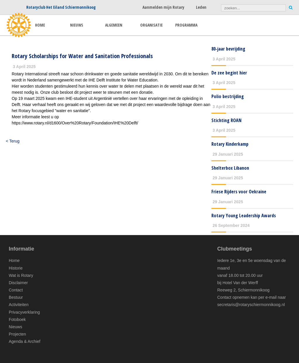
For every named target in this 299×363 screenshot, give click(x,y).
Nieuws (15, 326)
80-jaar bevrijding (228, 49)
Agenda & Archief (24, 341)
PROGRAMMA (186, 25)
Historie (15, 268)
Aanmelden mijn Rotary (163, 7)
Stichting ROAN (226, 120)
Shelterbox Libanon (230, 168)
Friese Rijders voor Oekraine (238, 191)
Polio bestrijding (227, 96)
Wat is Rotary (21, 275)
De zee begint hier (229, 73)
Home (14, 260)
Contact (16, 290)
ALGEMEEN (113, 25)
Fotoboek (17, 319)
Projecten (17, 334)
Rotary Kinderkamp (229, 144)
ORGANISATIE (151, 25)
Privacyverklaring (24, 312)
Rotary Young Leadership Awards (243, 215)
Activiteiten (19, 304)
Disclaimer (18, 282)
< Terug (13, 141)
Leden (201, 7)
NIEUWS (76, 25)
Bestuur (16, 297)
